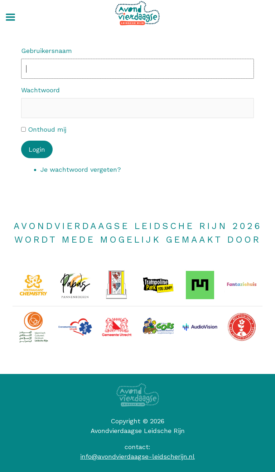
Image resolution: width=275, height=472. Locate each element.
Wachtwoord (40, 90)
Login (37, 149)
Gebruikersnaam (46, 50)
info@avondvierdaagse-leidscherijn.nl (137, 456)
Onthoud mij (47, 129)
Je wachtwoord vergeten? (80, 169)
